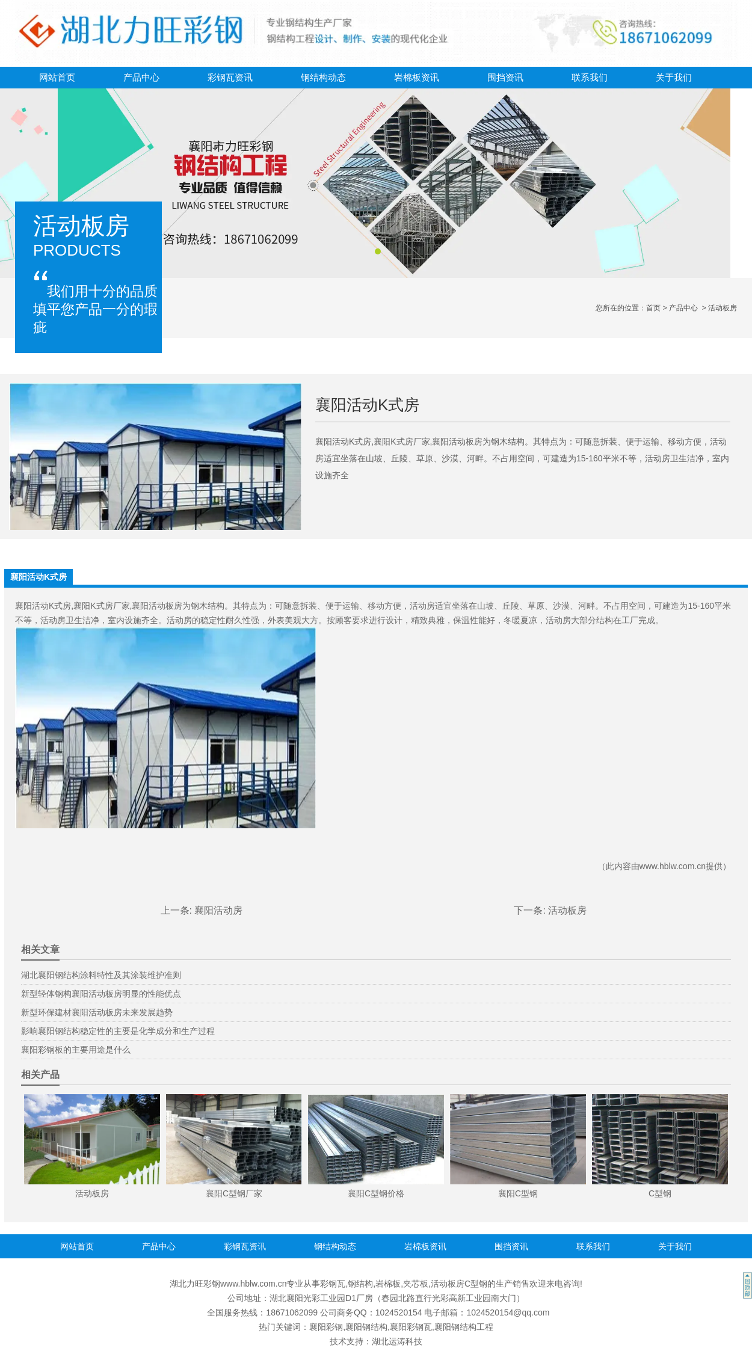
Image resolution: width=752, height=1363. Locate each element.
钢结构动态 (323, 77)
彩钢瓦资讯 (230, 77)
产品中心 (141, 77)
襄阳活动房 (218, 910)
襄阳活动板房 (157, 606)
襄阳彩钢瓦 (411, 1327)
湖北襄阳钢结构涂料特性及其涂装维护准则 (101, 975)
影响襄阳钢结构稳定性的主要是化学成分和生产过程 (118, 1031)
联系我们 (590, 77)
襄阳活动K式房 (43, 606)
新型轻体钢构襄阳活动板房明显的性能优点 (101, 993)
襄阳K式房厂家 (101, 606)
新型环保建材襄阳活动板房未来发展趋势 (97, 1012)
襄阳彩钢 (326, 1327)
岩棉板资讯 (416, 77)
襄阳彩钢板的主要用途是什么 (76, 1049)
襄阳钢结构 (366, 1327)
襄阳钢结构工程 (463, 1327)
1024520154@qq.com (507, 1312)
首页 (653, 308)
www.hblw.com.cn (673, 866)
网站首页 (57, 77)
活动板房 (567, 910)
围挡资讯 (505, 77)
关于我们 (674, 77)
